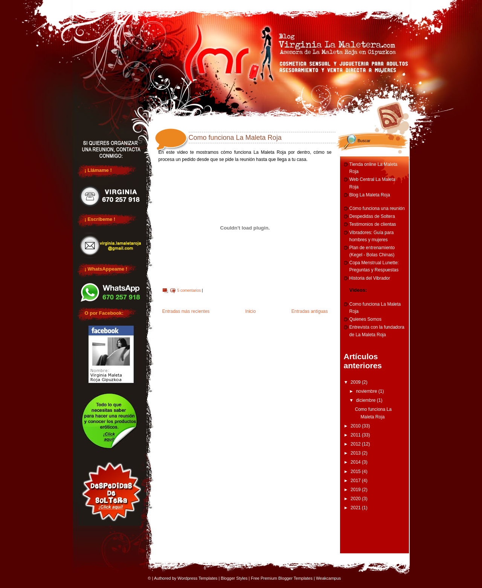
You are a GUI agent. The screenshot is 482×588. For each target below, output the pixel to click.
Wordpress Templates (197, 578)
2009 (356, 382)
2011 (356, 435)
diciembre (366, 400)
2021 (356, 507)
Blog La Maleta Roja (369, 195)
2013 (356, 453)
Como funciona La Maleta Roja (235, 137)
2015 (356, 471)
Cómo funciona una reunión (377, 208)
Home (100, 4)
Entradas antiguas (309, 311)
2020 (356, 498)
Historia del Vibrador (369, 278)
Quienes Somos (365, 319)
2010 (356, 426)
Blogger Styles (234, 578)
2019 (356, 489)
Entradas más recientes (186, 311)
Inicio (250, 311)
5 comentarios (189, 290)
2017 (356, 480)
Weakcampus (328, 578)
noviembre (367, 391)
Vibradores (379, 4)
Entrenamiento (323, 4)
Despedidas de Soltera (372, 216)
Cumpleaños (267, 4)
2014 (356, 462)
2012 (356, 444)
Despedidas (212, 4)
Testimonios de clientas (372, 224)
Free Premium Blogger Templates (282, 578)
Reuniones (155, 4)
